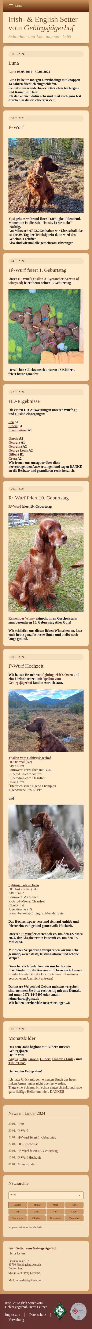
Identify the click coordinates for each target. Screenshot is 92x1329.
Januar (17, 1204)
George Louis (18, 450)
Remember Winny (21, 618)
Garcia (13, 438)
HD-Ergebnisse (28, 1144)
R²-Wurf (14, 506)
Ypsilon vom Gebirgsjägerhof (29, 758)
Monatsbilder (27, 1164)
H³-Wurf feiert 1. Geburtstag (37, 1137)
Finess (13, 426)
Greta (12, 458)
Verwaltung (16, 1319)
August (74, 1211)
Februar (36, 1204)
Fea (11, 422)
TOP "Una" (17, 1063)
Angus (13, 1059)
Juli (55, 1211)
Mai (17, 1211)
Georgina (15, 446)
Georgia (14, 442)
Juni (36, 1211)
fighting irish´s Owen (57, 674)
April (74, 1204)
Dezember (74, 1218)
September (17, 1218)
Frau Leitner (17, 430)
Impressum (12, 1314)
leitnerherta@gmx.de (28, 1280)
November (55, 1218)
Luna (12, 72)
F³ (75, 410)
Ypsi (11, 219)
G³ (17, 414)
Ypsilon (38, 279)
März (55, 1204)
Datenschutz (37, 1314)
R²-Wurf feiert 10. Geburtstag (38, 1151)
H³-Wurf (24, 279)
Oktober (36, 1218)
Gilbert (13, 454)
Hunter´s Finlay (63, 1059)
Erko (23, 1059)
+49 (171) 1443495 (28, 1273)
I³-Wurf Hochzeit (29, 1157)
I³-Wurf (27, 934)
